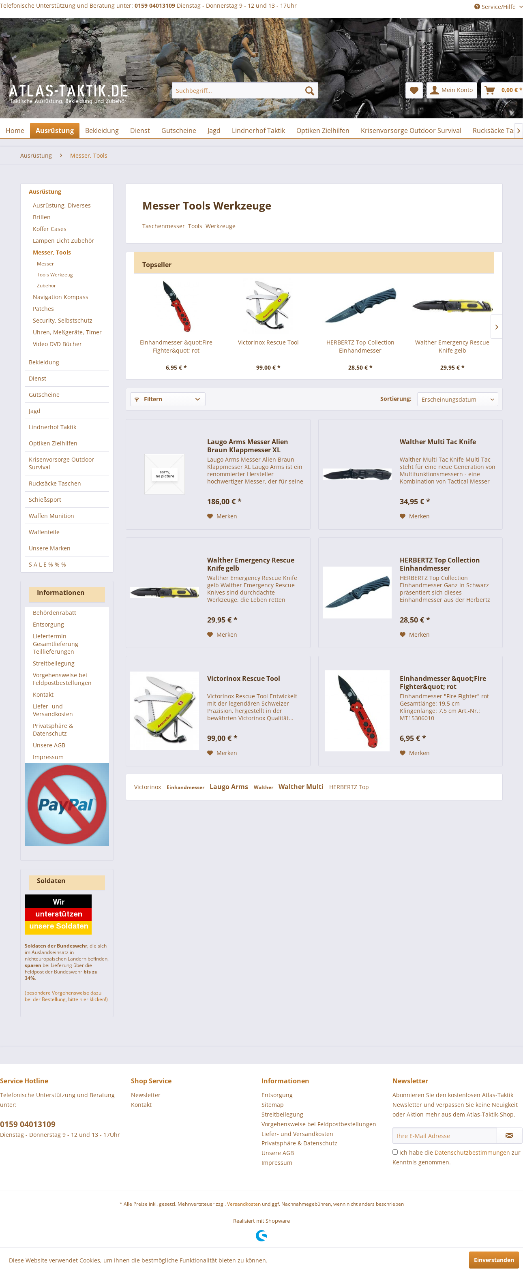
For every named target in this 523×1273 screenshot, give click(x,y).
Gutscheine (44, 394)
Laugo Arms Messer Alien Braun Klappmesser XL (247, 446)
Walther (264, 787)
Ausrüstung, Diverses (62, 205)
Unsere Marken (50, 548)
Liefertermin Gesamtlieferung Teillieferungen (55, 643)
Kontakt (43, 694)
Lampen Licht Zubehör (63, 240)
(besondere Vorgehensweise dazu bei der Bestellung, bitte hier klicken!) (66, 996)
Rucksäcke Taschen (55, 483)
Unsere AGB (49, 745)
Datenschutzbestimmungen (472, 1152)
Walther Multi (302, 786)
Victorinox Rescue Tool (268, 342)
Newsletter (146, 1095)
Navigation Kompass (60, 297)
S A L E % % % (47, 564)
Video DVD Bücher (57, 344)
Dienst (37, 378)
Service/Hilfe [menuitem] (495, 7)
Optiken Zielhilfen (53, 443)
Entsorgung (48, 624)
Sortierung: (396, 398)
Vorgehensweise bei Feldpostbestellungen (62, 679)
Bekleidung (44, 362)
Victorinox (148, 787)
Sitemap (273, 1104)
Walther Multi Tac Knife (438, 442)
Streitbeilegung (54, 663)
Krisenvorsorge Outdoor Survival (61, 463)
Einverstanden (494, 1260)
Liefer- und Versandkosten (53, 710)
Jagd (35, 411)
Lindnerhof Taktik (52, 427)
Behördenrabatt (54, 612)
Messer (45, 263)
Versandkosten (244, 1203)
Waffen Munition (51, 516)
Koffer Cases (49, 229)
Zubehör (46, 285)
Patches (43, 308)
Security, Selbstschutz (62, 320)
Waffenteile (44, 532)
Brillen (42, 217)
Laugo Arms (230, 786)
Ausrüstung (45, 191)
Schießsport (45, 499)
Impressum (48, 757)
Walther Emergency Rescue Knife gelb (452, 346)
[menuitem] (245, 90)
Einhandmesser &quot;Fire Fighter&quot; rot (176, 346)
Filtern (148, 399)
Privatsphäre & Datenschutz (53, 729)
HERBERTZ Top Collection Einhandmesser (360, 346)
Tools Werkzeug (55, 274)
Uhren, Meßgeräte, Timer (67, 332)
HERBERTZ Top (349, 787)
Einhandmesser (186, 787)
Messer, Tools (52, 252)
